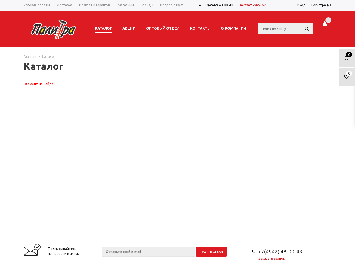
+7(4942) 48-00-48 (218, 5)
